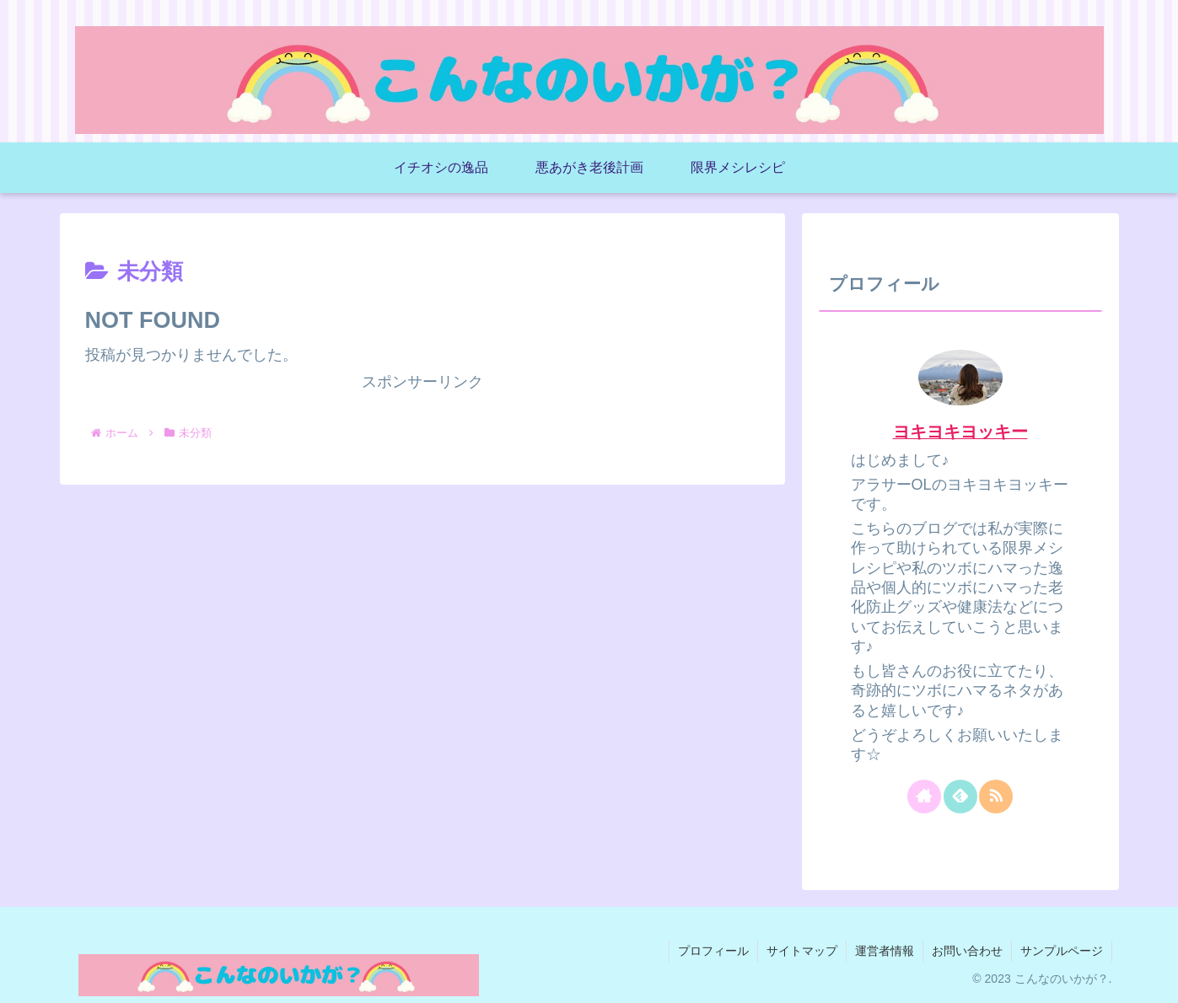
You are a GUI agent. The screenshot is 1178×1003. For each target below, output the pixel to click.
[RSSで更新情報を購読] (996, 796)
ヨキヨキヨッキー (960, 431)
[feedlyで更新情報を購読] (960, 796)
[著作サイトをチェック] (924, 796)
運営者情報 (884, 950)
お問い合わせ (967, 950)
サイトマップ (802, 950)
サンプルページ (1061, 950)
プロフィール (713, 950)
